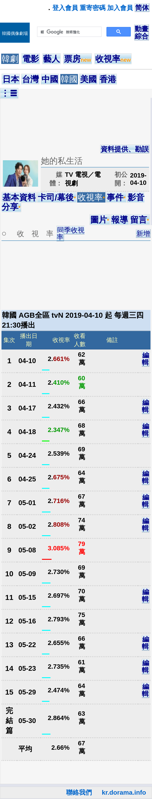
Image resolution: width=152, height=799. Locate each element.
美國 (88, 79)
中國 (50, 79)
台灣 (30, 79)
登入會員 (65, 7)
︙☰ (9, 93)
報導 (119, 219)
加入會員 (120, 7)
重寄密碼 (92, 7)
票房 (77, 59)
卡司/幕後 (57, 197)
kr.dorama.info (124, 792)
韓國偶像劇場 (15, 33)
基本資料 (19, 197)
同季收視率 (71, 233)
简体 (142, 8)
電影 (30, 59)
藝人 (51, 59)
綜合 (141, 36)
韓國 (69, 79)
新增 (143, 233)
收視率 (113, 59)
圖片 (99, 219)
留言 (139, 219)
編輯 (145, 359)
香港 (107, 79)
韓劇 (10, 59)
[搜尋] (69, 32)
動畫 (141, 29)
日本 (10, 79)
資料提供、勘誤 (125, 149)
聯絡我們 (79, 792)
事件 (116, 197)
